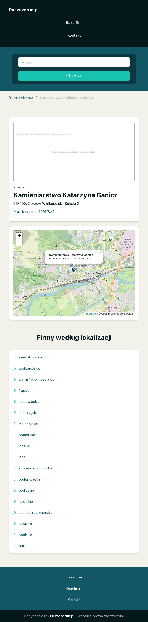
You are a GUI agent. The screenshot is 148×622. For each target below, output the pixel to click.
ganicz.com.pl (24, 211)
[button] (74, 269)
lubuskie (18, 187)
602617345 (47, 211)
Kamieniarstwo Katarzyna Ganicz (65, 195)
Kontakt (74, 35)
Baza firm (74, 22)
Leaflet (91, 313)
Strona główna (21, 97)
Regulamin (74, 588)
